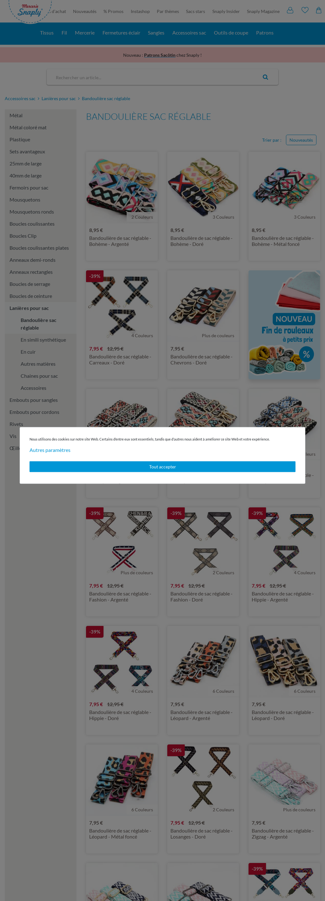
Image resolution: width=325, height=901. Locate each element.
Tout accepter (162, 466)
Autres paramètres (50, 450)
